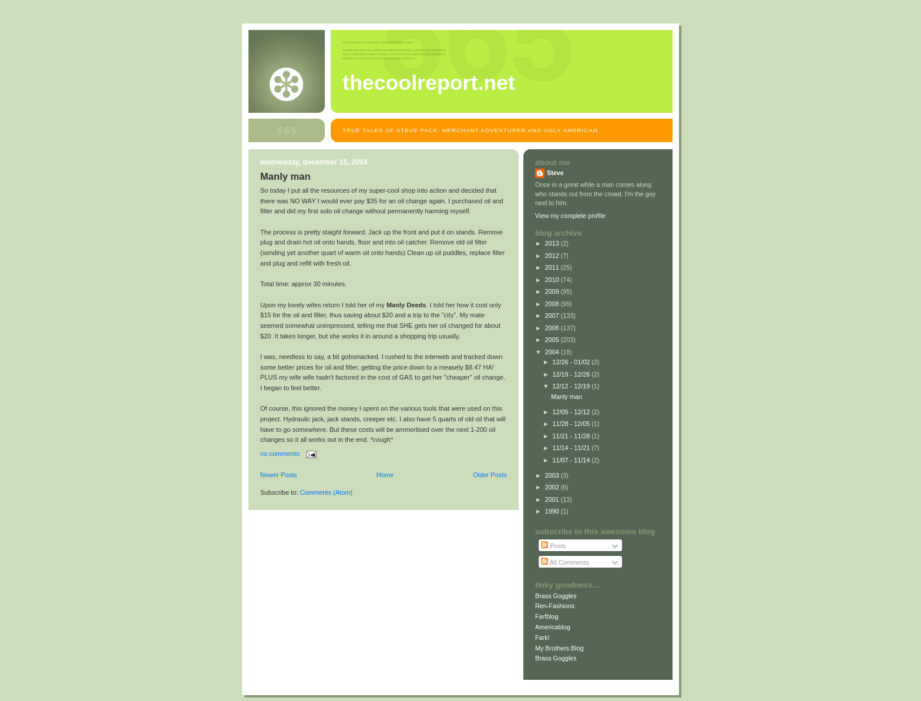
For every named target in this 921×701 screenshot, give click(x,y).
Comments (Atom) (326, 492)
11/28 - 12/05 (572, 423)
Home (385, 474)
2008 (553, 303)
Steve (555, 172)
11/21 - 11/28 (572, 436)
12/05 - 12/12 (572, 411)
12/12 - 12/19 (572, 386)
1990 (553, 511)
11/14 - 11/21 (572, 447)
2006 (553, 327)
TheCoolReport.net (428, 83)
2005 (553, 339)
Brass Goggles (556, 595)
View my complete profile (570, 215)
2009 (553, 291)
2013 (553, 243)
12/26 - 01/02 (572, 361)
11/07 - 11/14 (572, 460)
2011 (553, 267)
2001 (553, 499)
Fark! (542, 637)
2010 (553, 279)
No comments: (281, 453)
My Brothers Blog (559, 648)
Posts (553, 545)
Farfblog (547, 616)
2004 (553, 351)
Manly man (285, 176)
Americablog (552, 626)
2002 (553, 487)
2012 (553, 255)
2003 (553, 475)
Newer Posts (278, 474)
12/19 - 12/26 (572, 374)
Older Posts (490, 474)
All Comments (565, 562)
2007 (553, 315)
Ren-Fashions (554, 605)
